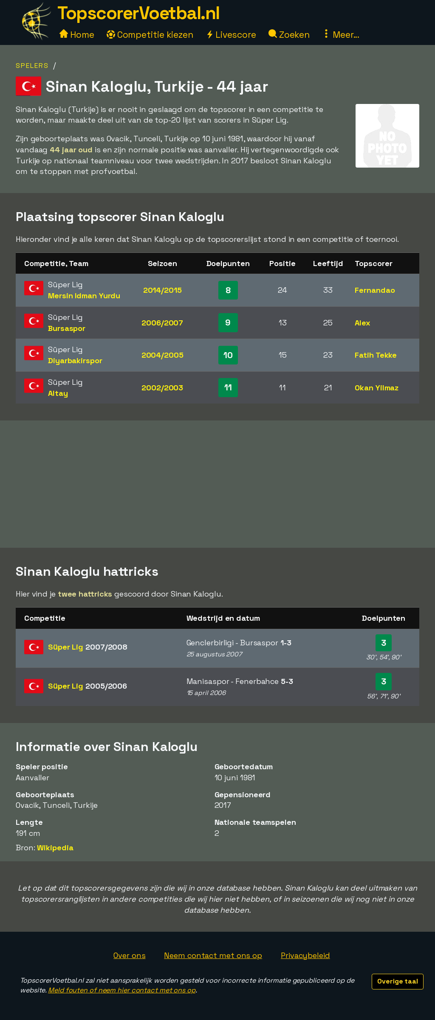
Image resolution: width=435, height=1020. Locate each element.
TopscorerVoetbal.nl (138, 13)
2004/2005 (162, 355)
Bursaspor (66, 328)
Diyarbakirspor (75, 360)
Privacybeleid (305, 955)
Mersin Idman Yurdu (84, 295)
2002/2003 (162, 387)
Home (76, 34)
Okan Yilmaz (376, 387)
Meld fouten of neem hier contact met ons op (121, 990)
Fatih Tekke (376, 355)
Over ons (129, 955)
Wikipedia (55, 847)
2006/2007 (162, 323)
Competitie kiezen (150, 34)
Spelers (32, 65)
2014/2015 (162, 290)
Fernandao (375, 290)
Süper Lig (87, 647)
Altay (58, 393)
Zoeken (289, 34)
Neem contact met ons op (213, 955)
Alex (362, 323)
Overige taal (397, 981)
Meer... (340, 34)
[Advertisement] (217, 484)
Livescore (231, 34)
